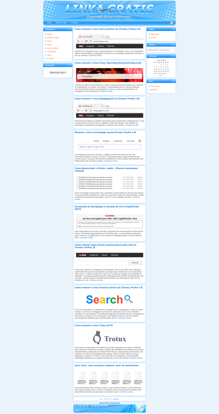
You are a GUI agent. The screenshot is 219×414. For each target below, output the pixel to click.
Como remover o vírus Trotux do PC (94, 325)
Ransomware (51, 51)
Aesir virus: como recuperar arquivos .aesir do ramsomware (107, 365)
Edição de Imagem (53, 37)
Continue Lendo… (96, 55)
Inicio (49, 23)
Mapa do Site (61, 23)
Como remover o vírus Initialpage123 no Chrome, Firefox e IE (107, 98)
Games (49, 44)
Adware (49, 34)
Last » (116, 399)
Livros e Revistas (52, 48)
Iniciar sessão (155, 86)
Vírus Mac (50, 58)
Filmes (49, 41)
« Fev (160, 75)
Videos (49, 55)
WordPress (154, 89)
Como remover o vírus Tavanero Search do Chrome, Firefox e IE (109, 287)
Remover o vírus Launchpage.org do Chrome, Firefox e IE (105, 132)
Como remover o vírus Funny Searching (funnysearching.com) (108, 63)
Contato (74, 23)
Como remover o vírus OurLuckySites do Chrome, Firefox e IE (108, 29)
